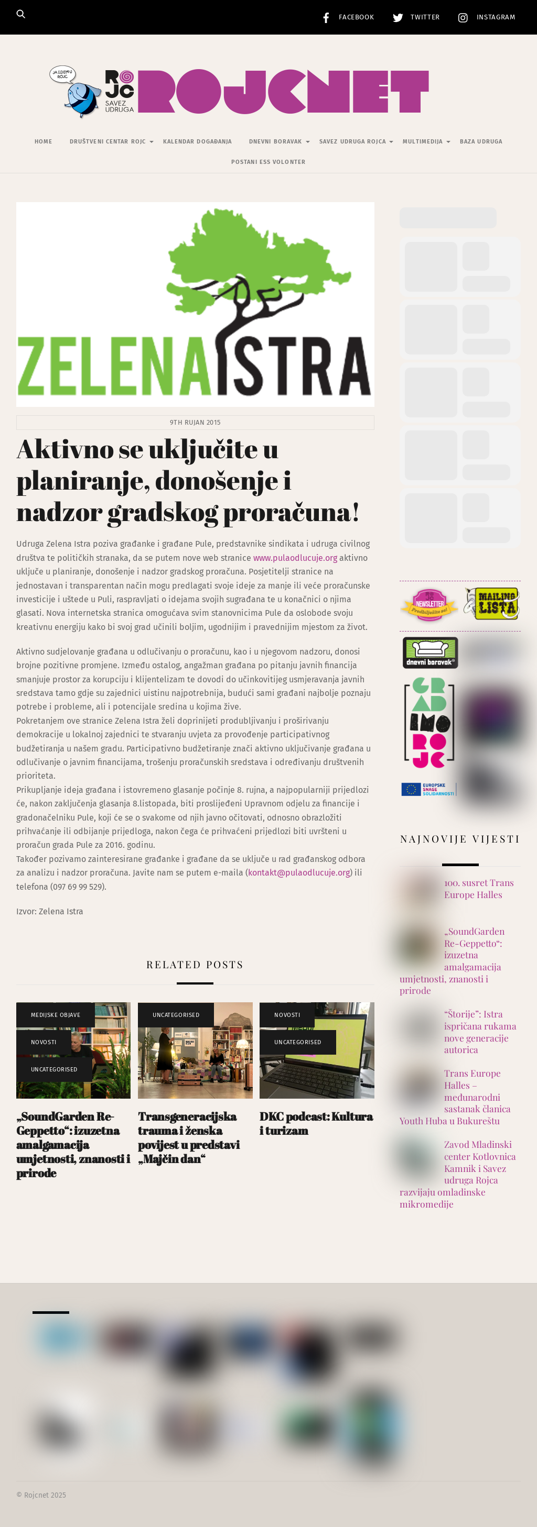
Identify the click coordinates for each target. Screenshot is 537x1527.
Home (43, 141)
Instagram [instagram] (484, 17)
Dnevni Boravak (275, 141)
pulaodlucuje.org (305, 558)
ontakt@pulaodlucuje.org (301, 873)
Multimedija (423, 141)
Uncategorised (54, 1069)
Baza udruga (481, 141)
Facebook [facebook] (345, 17)
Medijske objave (55, 1015)
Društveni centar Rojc (108, 141)
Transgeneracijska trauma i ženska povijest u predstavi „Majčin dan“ (189, 1137)
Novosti (44, 1042)
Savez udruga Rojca (352, 141)
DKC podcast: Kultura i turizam (316, 1123)
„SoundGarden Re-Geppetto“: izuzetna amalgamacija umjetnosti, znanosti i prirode (73, 1144)
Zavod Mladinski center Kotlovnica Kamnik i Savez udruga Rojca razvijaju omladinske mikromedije (458, 1174)
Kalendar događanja (197, 141)
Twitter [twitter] (414, 17)
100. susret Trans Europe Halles (479, 888)
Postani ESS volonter (268, 162)
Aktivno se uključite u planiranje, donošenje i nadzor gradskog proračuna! (188, 479)
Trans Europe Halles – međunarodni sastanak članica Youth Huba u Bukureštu (455, 1096)
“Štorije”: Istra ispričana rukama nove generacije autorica (480, 1031)
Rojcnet (36, 1495)
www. (263, 558)
